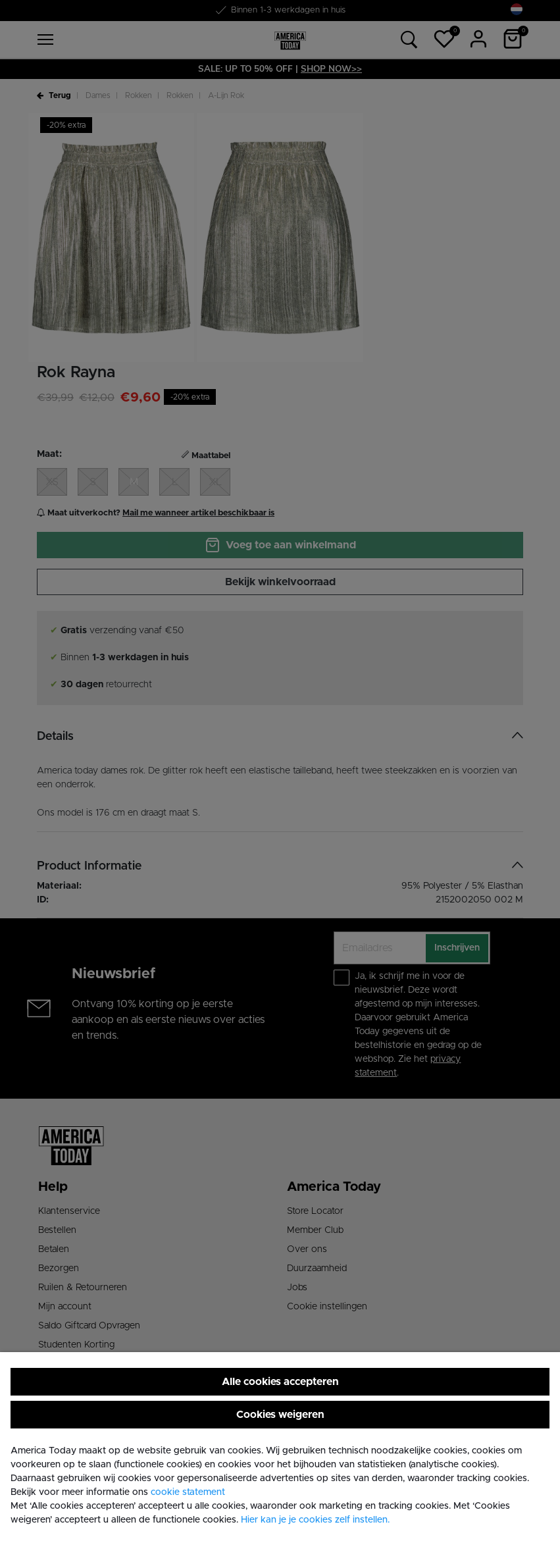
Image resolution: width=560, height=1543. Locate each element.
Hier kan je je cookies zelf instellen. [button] (315, 1520)
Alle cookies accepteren (280, 1381)
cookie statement (188, 1492)
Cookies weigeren (280, 1414)
